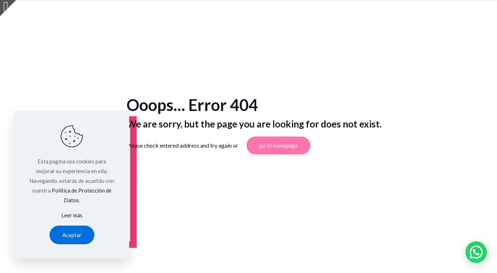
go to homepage (278, 145)
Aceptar (71, 235)
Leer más (72, 215)
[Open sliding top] (8, 8)
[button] (476, 252)
